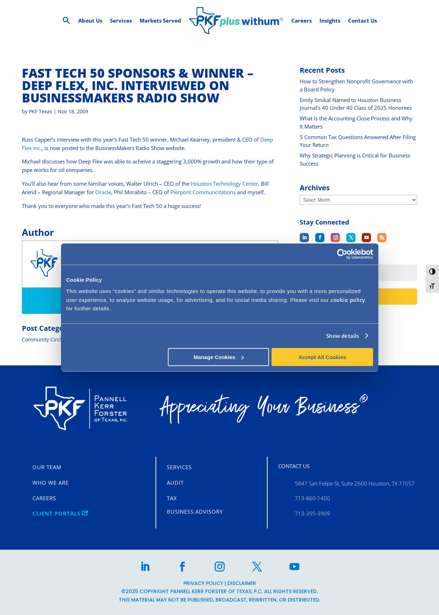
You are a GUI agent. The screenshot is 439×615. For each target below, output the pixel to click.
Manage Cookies (219, 357)
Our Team (46, 467)
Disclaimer (241, 582)
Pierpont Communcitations (203, 192)
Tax (172, 498)
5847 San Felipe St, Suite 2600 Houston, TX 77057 (355, 482)
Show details (342, 335)
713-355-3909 (312, 513)
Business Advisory (195, 511)
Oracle (103, 192)
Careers (44, 498)
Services (179, 467)
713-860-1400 (312, 498)
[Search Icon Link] (66, 20)
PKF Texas (40, 111)
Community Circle (43, 339)
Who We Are (50, 482)
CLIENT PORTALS (60, 513)
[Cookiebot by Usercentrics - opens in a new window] (342, 254)
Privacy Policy (203, 582)
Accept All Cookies (322, 357)
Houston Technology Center (224, 183)
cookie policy (347, 299)
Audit (175, 482)
